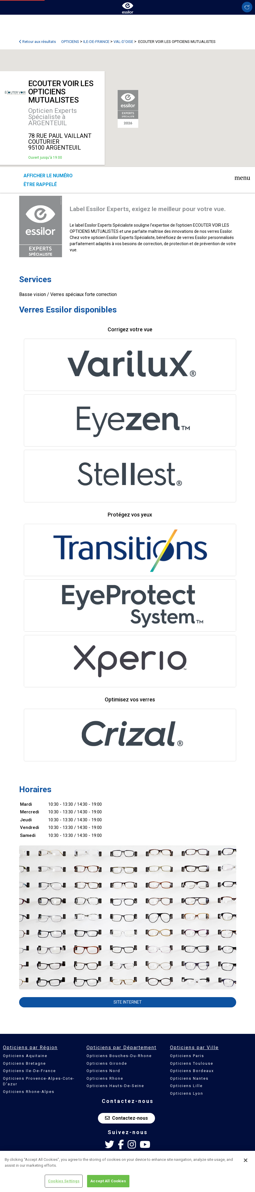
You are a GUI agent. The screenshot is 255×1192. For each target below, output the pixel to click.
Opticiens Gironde (106, 1063)
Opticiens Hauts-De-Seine (115, 1086)
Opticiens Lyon (186, 1093)
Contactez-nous (126, 1118)
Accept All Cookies (108, 1181)
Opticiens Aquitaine (25, 1056)
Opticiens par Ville (194, 1047)
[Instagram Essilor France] (131, 1144)
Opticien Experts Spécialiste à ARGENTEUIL (52, 117)
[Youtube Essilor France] (145, 1144)
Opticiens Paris (187, 1056)
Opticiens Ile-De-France (29, 1071)
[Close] (245, 1160)
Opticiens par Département (121, 1047)
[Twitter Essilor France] (109, 1144)
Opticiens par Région (30, 1047)
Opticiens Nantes (189, 1078)
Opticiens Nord (103, 1071)
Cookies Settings (63, 1181)
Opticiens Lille (186, 1086)
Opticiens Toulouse (191, 1063)
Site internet (128, 1002)
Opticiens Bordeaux (192, 1071)
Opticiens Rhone (104, 1078)
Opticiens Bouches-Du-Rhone (119, 1056)
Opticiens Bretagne (24, 1063)
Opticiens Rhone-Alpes (28, 1091)
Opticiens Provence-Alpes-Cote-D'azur (39, 1081)
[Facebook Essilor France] (120, 1144)
